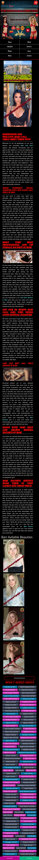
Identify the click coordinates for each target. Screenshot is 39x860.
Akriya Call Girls (10, 764)
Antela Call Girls (28, 845)
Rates (10, 56)
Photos (10, 51)
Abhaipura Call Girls (10, 705)
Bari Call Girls (27, 145)
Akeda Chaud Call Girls (11, 749)
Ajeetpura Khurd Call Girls (28, 737)
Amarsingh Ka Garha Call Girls (26, 785)
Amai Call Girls (28, 773)
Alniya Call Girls (8, 770)
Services (29, 46)
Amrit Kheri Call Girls (11, 824)
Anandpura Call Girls (11, 827)
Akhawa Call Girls (9, 752)
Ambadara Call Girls (28, 794)
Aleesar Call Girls (29, 767)
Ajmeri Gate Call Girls (11, 743)
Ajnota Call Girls (9, 746)
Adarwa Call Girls (29, 717)
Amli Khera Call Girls (11, 818)
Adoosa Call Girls (28, 720)
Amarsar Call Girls (9, 785)
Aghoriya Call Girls (28, 723)
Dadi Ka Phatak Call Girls (27, 687)
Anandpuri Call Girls (28, 827)
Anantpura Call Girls (28, 830)
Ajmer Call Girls (10, 740)
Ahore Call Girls (29, 729)
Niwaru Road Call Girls (28, 696)
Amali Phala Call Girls (27, 776)
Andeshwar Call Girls (28, 833)
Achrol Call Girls (10, 714)
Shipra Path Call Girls (27, 690)
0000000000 (19, 678)
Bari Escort (28, 526)
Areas (29, 51)
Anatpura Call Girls (10, 833)
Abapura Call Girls (11, 702)
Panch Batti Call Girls (11, 699)
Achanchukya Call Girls (11, 711)
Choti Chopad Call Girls (10, 693)
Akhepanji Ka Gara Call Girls (27, 752)
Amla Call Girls (8, 815)
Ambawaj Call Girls (10, 800)
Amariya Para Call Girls (11, 782)
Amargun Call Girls (28, 779)
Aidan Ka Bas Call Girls (11, 731)
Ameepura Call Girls (10, 806)
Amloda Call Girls (11, 821)
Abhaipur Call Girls (28, 702)
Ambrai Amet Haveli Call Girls (26, 803)
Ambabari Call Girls (10, 794)
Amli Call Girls (31, 815)
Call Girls (10, 46)
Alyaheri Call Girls (11, 773)
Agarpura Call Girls (11, 723)
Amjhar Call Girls (30, 812)
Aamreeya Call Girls (28, 699)
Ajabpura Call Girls (10, 734)
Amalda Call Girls (10, 776)
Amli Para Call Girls (28, 818)
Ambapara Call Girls (28, 797)
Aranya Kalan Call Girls (27, 854)
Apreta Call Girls (20, 848)
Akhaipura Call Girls (28, 749)
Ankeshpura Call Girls (27, 839)
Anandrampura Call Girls (11, 830)
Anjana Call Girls (10, 839)
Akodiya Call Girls (28, 761)
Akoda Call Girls (10, 761)
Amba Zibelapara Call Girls (27, 791)
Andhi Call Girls (8, 836)
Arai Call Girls (32, 848)
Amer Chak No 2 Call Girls (11, 809)
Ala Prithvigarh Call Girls (12, 767)
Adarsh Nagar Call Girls (11, 717)
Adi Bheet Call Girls (11, 720)
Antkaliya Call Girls (8, 848)
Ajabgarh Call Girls (29, 731)
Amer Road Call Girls (29, 809)
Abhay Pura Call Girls (28, 705)
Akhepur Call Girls (11, 755)
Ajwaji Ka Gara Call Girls (27, 746)
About (29, 42)
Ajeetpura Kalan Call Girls (11, 737)
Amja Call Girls (19, 812)
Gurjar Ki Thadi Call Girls (11, 696)
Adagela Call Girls (28, 714)
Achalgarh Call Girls (10, 708)
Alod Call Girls (20, 770)
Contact (29, 56)
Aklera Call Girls (29, 758)
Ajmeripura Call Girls (28, 743)
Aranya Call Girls (10, 854)
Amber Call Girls (9, 803)
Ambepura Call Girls (27, 800)
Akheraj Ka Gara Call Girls (12, 758)
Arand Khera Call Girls (28, 851)
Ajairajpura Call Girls (28, 734)
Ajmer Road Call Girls (27, 740)
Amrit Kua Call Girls (28, 824)
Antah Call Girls (10, 845)
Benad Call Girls (10, 690)
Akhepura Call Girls (28, 755)
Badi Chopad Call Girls (28, 693)
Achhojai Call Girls (29, 711)
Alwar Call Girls (31, 770)
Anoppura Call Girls (28, 842)
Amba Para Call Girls (10, 791)
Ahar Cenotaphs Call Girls (12, 729)
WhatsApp (29, 858)
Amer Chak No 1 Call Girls (27, 806)
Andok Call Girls (20, 836)
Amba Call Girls (29, 788)
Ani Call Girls (31, 836)
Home (10, 42)
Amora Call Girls (28, 821)
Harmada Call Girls (10, 687)
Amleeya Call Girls (20, 815)
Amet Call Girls (8, 812)
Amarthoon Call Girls (11, 788)
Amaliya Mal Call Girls (11, 779)
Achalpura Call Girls (28, 708)
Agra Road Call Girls (27, 726)
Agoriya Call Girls (10, 726)
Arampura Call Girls (10, 851)
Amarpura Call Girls (28, 782)
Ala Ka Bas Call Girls (27, 764)
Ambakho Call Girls (10, 797)
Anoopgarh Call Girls (11, 842)
